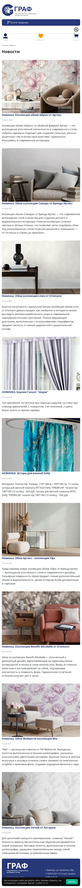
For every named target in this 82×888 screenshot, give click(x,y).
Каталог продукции (19, 22)
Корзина (76, 37)
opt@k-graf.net (51, 877)
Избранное (40, 37)
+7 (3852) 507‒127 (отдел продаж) (60, 873)
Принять (72, 881)
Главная (5, 45)
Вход (5, 37)
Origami (21, 877)
